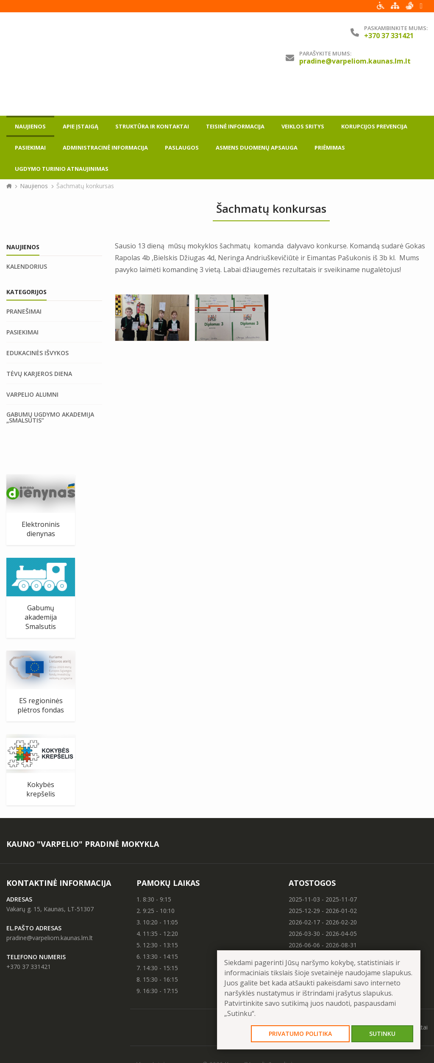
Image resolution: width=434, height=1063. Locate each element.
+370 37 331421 (28, 932)
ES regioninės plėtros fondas (40, 670)
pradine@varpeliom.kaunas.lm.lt (355, 61)
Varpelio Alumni (32, 360)
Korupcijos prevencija (374, 87)
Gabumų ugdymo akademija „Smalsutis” (50, 383)
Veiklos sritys (302, 87)
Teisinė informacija (235, 87)
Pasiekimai (30, 108)
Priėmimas (329, 108)
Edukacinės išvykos (37, 318)
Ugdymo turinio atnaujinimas (61, 130)
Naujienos (30, 87)
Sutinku (382, 1034)
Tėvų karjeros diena (39, 339)
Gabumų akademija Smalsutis (41, 582)
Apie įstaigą (80, 87)
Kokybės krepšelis (40, 754)
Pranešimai (24, 277)
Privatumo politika (300, 1034)
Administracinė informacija (105, 108)
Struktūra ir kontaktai (152, 87)
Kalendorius (26, 232)
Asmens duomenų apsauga (257, 108)
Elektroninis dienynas (41, 494)
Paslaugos (182, 108)
